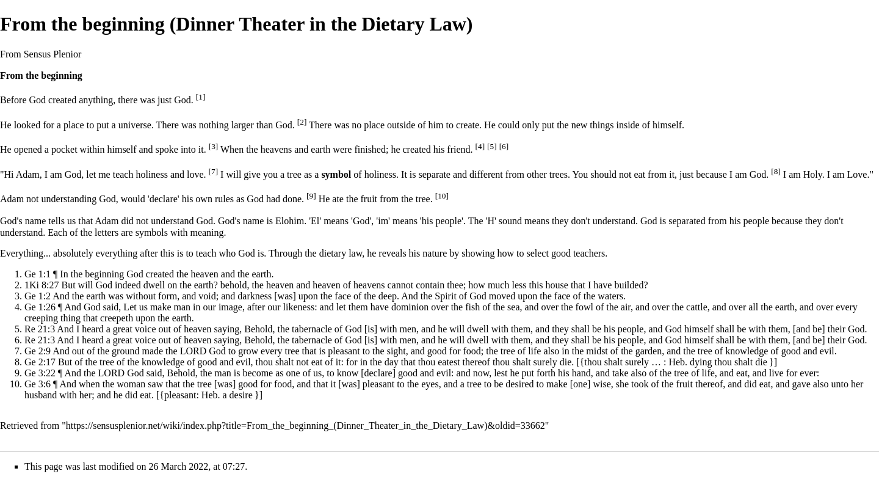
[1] (201, 96)
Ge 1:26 (40, 307)
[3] (214, 146)
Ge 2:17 (40, 362)
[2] (302, 121)
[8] (776, 171)
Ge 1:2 (37, 296)
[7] (214, 171)
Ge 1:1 (37, 274)
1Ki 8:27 (41, 285)
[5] (492, 146)
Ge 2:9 (37, 351)
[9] (311, 195)
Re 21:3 (39, 329)
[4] (480, 146)
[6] (504, 146)
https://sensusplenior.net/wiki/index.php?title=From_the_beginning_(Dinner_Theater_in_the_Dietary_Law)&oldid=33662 (305, 425)
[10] (442, 195)
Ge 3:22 (40, 373)
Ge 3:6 (37, 384)
